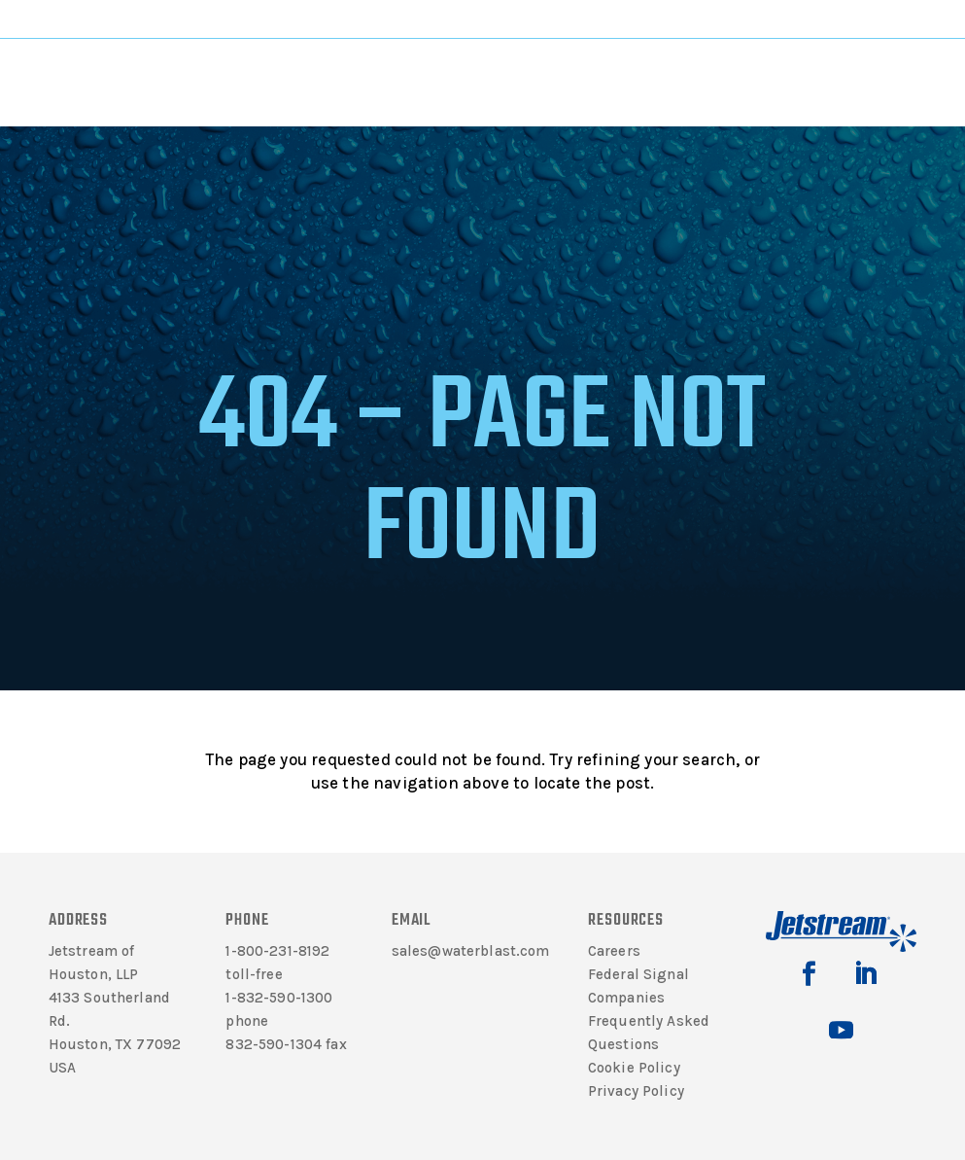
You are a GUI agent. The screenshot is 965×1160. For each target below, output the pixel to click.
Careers (614, 951)
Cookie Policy (634, 1067)
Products (330, 79)
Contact (722, 79)
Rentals (629, 79)
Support (527, 79)
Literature (237, 79)
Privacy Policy (636, 1091)
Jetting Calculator (882, 18)
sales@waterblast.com (471, 951)
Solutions (428, 79)
